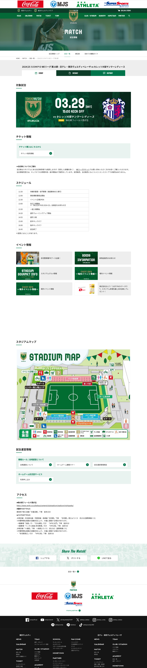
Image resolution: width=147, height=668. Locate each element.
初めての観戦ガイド (91, 54)
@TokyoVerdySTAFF (64, 585)
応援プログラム (75, 615)
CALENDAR (28, 16)
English (50, 657)
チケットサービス (98, 633)
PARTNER (122, 16)
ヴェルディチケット (78, 646)
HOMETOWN (112, 16)
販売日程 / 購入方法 (21, 633)
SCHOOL (57, 604)
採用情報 (64, 665)
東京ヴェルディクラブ (45, 10)
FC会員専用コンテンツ (77, 609)
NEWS (19, 16)
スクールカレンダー (58, 613)
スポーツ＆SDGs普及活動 (59, 611)
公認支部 (36, 625)
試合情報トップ (54, 54)
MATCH (39, 16)
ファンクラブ (74, 607)
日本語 (37, 657)
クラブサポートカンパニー (60, 632)
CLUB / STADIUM (91, 16)
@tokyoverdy (57, 590)
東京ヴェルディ (26, 10)
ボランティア (37, 623)
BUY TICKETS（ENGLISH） (23, 639)
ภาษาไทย (93, 657)
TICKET (48, 16)
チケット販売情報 (27, 153)
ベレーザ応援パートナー (119, 641)
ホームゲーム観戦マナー (66, 430)
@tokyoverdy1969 (86, 590)
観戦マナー (37, 621)
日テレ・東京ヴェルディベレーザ (110, 600)
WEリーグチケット (83, 169)
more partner (72, 575)
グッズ (73, 611)
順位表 (77, 54)
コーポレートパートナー (59, 626)
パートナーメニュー (58, 628)
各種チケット (19, 637)
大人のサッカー (57, 609)
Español (63, 657)
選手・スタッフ (38, 607)
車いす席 (18, 635)
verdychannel (47, 585)
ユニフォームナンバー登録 (41, 609)
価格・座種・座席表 (99, 629)
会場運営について (26, 430)
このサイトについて (35, 665)
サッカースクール (57, 607)
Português (78, 657)
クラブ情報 (37, 617)
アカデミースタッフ (39, 637)
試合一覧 (67, 54)
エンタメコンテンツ (76, 613)
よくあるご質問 (21, 665)
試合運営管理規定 (100, 430)
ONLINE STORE (126, 10)
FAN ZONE (75, 604)
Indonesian (108, 657)
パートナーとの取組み (58, 634)
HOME (18, 58)
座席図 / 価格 (19, 631)
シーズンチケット (20, 629)
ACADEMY (102, 16)
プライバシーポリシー (51, 665)
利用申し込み (25, 444)
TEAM (57, 16)
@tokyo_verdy (99, 585)
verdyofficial (31, 585)
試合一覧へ (72, 536)
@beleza (71, 590)
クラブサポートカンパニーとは (61, 630)
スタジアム (37, 619)
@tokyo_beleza (82, 585)
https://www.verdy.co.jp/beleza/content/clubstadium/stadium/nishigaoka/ (45, 471)
